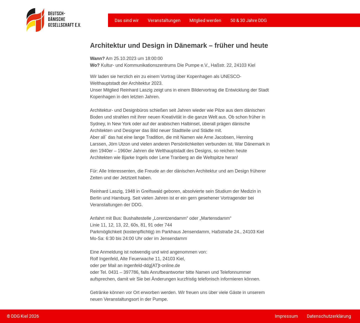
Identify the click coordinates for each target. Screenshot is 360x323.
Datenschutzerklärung (329, 316)
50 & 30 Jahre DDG (248, 20)
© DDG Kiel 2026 (23, 316)
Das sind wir (127, 20)
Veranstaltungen (164, 20)
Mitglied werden (205, 20)
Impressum (286, 316)
